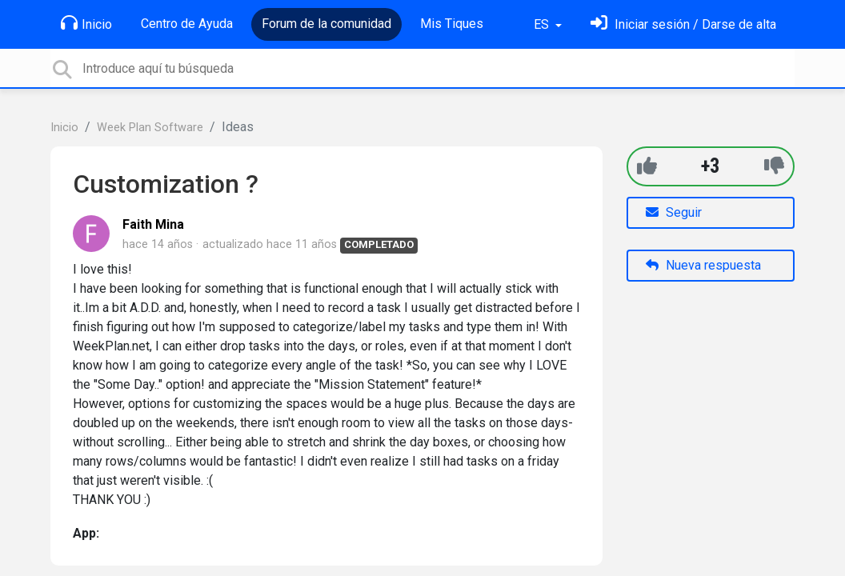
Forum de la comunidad (326, 23)
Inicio (86, 23)
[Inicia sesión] (683, 24)
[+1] (647, 166)
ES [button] (543, 24)
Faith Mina (153, 224)
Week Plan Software (150, 127)
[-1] (774, 166)
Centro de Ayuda (187, 23)
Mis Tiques (451, 23)
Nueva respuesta (703, 265)
